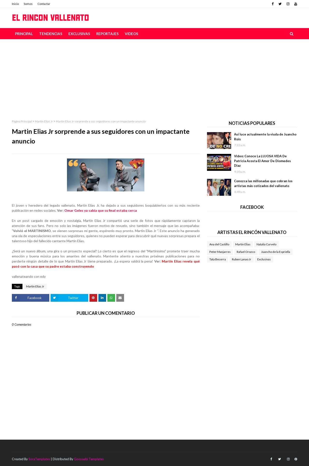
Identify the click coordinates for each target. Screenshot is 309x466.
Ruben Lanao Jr (241, 259)
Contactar (43, 4)
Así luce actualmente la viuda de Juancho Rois (265, 136)
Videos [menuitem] (131, 33)
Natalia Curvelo (266, 244)
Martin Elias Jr (44, 121)
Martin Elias (242, 244)
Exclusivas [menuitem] (79, 33)
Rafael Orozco (246, 252)
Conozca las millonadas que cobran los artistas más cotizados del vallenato (263, 183)
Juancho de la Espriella (275, 252)
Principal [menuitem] (24, 33)
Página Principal (22, 121)
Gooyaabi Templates (89, 459)
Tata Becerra (217, 259)
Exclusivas (264, 259)
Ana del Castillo (219, 244)
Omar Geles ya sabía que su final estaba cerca (100, 210)
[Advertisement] (154, 75)
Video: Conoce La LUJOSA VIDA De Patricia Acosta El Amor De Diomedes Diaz (262, 160)
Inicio (15, 4)
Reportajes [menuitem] (107, 33)
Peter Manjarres (220, 252)
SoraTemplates (39, 459)
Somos (28, 4)
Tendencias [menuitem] (50, 33)
